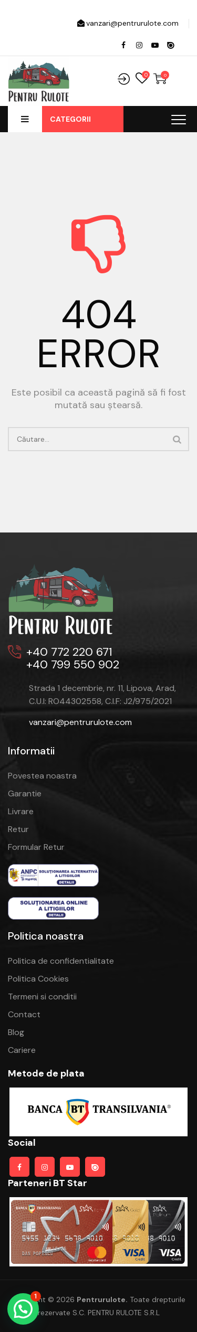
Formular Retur (36, 847)
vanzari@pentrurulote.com (127, 23)
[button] (23, 1309)
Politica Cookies (38, 978)
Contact (24, 1014)
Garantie (25, 793)
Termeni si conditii (42, 996)
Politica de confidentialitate (61, 960)
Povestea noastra (42, 775)
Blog (16, 1032)
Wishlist (142, 79)
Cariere (22, 1050)
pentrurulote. (102, 1299)
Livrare (21, 811)
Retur (18, 829)
